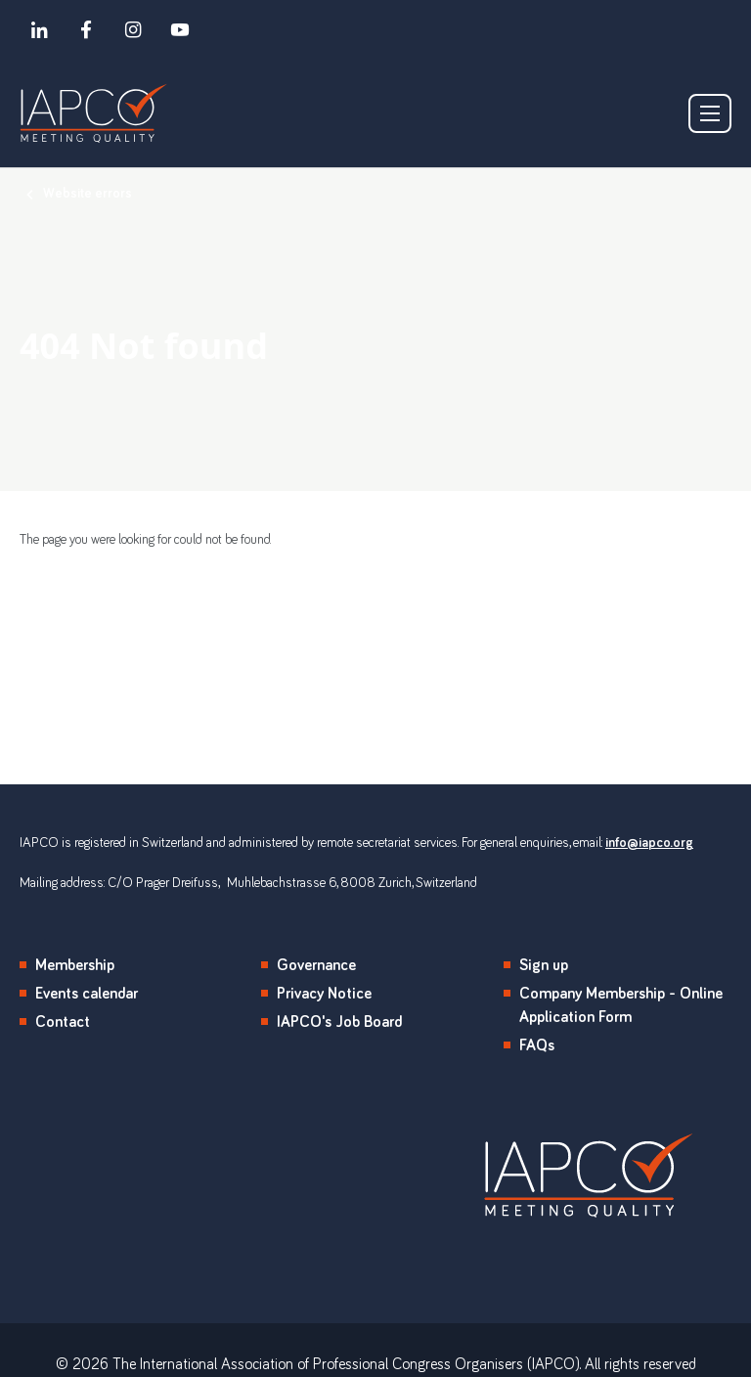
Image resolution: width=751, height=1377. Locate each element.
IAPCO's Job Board (339, 1022)
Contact (62, 1022)
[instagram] (133, 29)
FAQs (536, 1045)
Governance (316, 965)
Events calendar (86, 993)
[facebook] (86, 29)
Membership (74, 965)
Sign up (543, 965)
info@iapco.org (649, 843)
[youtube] (179, 29)
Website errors (87, 193)
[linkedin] (39, 29)
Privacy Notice (324, 993)
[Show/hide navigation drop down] (709, 113)
